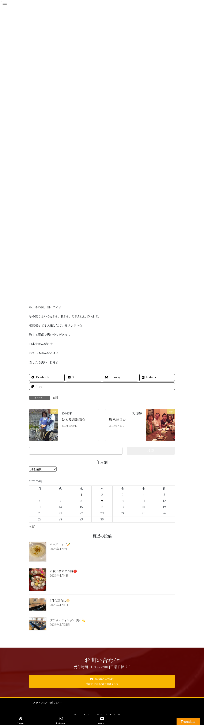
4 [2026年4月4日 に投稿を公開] (143, 495)
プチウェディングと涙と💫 (67, 620)
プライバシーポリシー (47, 702)
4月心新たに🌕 (60, 600)
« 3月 (32, 526)
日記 (55, 397)
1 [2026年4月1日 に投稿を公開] (81, 495)
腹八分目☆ (117, 419)
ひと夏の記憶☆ (73, 419)
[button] (102, 681)
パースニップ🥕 (60, 544)
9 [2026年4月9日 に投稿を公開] (102, 501)
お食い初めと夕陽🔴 (63, 571)
